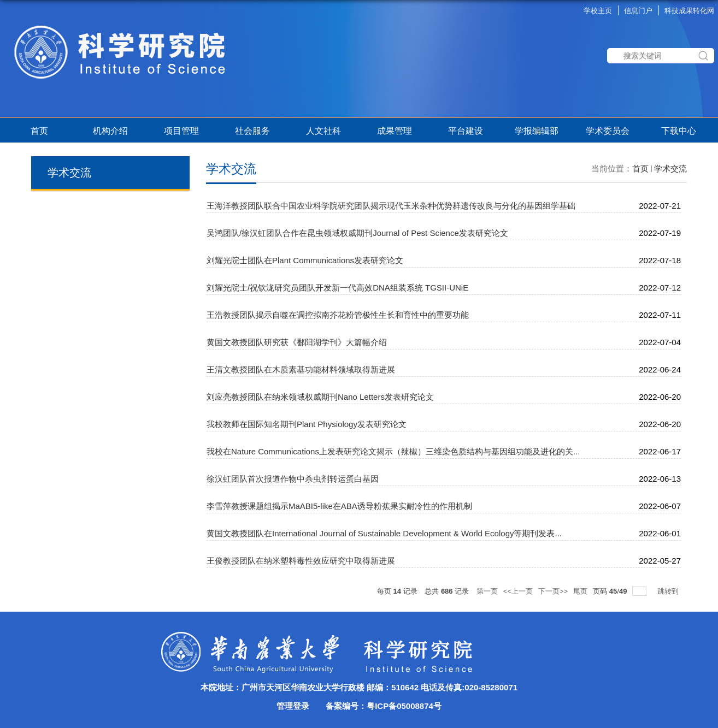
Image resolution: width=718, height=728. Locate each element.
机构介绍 (110, 130)
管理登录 (292, 706)
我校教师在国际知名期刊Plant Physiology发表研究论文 (307, 424)
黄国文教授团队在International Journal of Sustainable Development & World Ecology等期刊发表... (384, 533)
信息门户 (638, 11)
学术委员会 (607, 130)
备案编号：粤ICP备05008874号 (384, 706)
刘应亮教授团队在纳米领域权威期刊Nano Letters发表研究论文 (320, 396)
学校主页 (598, 11)
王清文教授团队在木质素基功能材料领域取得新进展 (301, 369)
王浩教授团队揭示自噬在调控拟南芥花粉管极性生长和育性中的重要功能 (338, 314)
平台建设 (465, 130)
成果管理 (394, 130)
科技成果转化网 (689, 11)
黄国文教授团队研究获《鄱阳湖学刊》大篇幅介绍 (297, 342)
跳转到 (669, 591)
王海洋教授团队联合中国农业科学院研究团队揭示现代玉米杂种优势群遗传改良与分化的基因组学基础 (391, 205)
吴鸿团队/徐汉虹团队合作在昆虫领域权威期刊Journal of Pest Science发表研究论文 (357, 233)
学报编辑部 (536, 130)
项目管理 (183, 130)
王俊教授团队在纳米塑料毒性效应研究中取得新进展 (301, 560)
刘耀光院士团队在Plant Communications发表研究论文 (305, 260)
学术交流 (670, 168)
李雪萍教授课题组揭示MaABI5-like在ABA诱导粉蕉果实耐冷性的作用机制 (339, 506)
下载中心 (678, 130)
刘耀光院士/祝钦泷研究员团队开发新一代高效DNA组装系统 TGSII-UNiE (337, 287)
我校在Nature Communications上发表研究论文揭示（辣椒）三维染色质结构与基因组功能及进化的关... (393, 451)
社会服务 (252, 130)
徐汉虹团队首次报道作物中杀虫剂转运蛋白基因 (293, 478)
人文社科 (323, 130)
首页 (39, 130)
